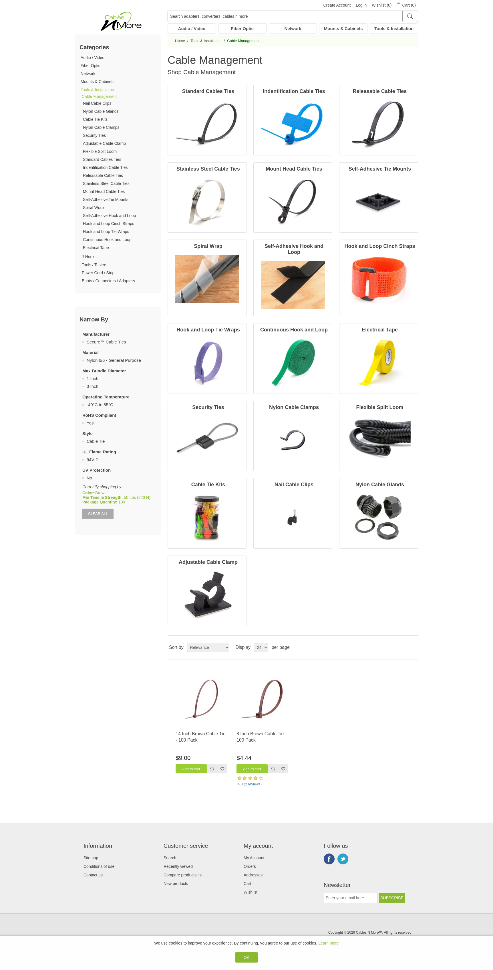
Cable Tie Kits (95, 119)
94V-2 (92, 459)
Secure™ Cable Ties (106, 341)
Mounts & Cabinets (343, 28)
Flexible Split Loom (100, 151)
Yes (90, 422)
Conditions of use (99, 866)
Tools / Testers (94, 264)
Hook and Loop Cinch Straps (108, 223)
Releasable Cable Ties (103, 175)
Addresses (253, 875)
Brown (101, 493)
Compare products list (183, 875)
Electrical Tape (96, 247)
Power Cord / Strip (98, 272)
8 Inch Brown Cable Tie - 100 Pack (261, 736)
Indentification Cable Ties (105, 167)
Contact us (93, 875)
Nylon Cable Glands (101, 111)
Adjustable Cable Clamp (104, 143)
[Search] (410, 16)
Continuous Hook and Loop (107, 239)
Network (292, 28)
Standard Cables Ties (102, 159)
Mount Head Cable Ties (104, 191)
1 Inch (92, 378)
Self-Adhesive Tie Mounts (105, 199)
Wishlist (250, 892)
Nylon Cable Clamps (101, 127)
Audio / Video (192, 28)
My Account (254, 858)
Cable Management (99, 96)
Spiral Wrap (93, 207)
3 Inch (92, 386)
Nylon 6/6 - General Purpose (114, 360)
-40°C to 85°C (100, 404)
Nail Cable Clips (97, 103)
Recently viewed (178, 866)
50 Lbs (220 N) (137, 497)
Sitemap (91, 858)
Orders (250, 866)
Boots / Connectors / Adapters (108, 280)
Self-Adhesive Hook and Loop (109, 215)
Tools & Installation (394, 28)
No (89, 477)
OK (246, 957)
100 (121, 502)
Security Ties (94, 135)
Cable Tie (96, 441)
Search (170, 858)
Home (180, 41)
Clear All (98, 513)
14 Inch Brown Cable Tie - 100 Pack (200, 736)
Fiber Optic (242, 28)
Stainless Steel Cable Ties (106, 183)
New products (176, 883)
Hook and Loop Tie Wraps (106, 231)
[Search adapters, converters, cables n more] (293, 16)
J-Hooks (89, 256)
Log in (361, 5)
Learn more (328, 943)
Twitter (342, 859)
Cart (247, 883)
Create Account (337, 5)
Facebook (329, 859)
